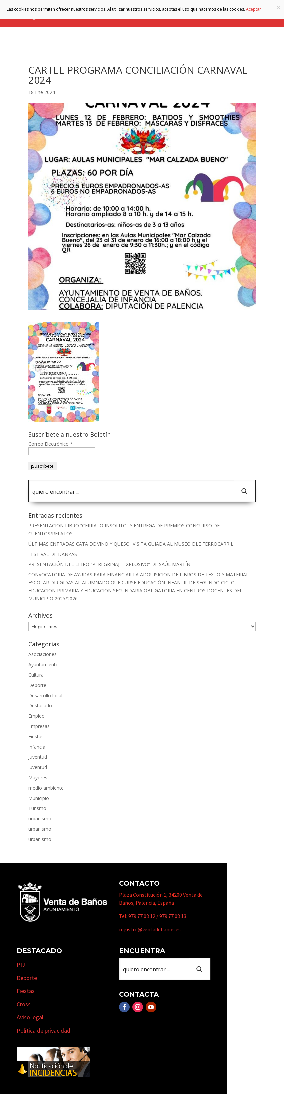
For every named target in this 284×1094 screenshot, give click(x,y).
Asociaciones (42, 654)
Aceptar (253, 9)
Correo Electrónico (50, 444)
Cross (24, 1004)
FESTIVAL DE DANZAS (52, 554)
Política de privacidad (43, 1030)
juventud (37, 767)
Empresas (39, 726)
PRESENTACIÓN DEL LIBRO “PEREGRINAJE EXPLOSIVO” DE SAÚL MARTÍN (109, 564)
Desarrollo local (45, 695)
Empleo (36, 716)
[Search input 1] (131, 491)
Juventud (37, 757)
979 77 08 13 (172, 916)
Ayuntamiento (43, 664)
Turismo (37, 808)
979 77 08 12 (141, 916)
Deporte (37, 685)
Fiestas (36, 736)
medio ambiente (46, 788)
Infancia (36, 747)
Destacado (40, 705)
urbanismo (39, 818)
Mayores (37, 777)
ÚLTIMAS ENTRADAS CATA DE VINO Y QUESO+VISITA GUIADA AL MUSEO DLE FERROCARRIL (130, 544)
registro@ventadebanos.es (150, 929)
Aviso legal (30, 1017)
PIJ (21, 964)
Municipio (38, 798)
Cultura (36, 675)
